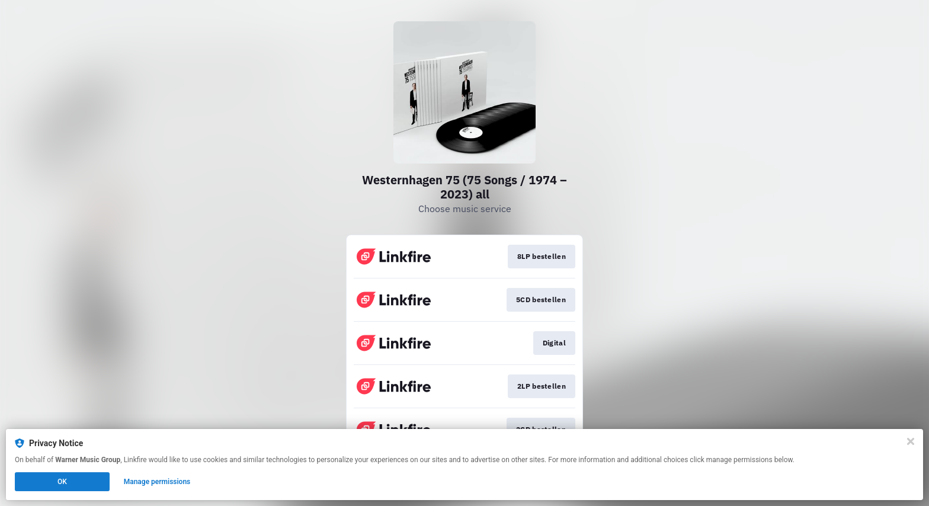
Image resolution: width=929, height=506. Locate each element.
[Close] (910, 441)
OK (62, 482)
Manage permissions (157, 482)
